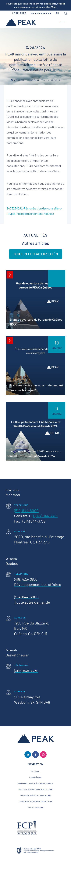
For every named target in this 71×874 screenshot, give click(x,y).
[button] (41, 14)
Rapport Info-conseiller (35, 795)
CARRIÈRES (35, 777)
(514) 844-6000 (26, 510)
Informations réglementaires (35, 783)
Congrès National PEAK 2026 (35, 801)
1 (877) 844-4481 (45, 516)
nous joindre (35, 807)
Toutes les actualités (35, 254)
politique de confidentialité (35, 789)
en (57, 13)
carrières (19, 13)
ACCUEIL (35, 771)
